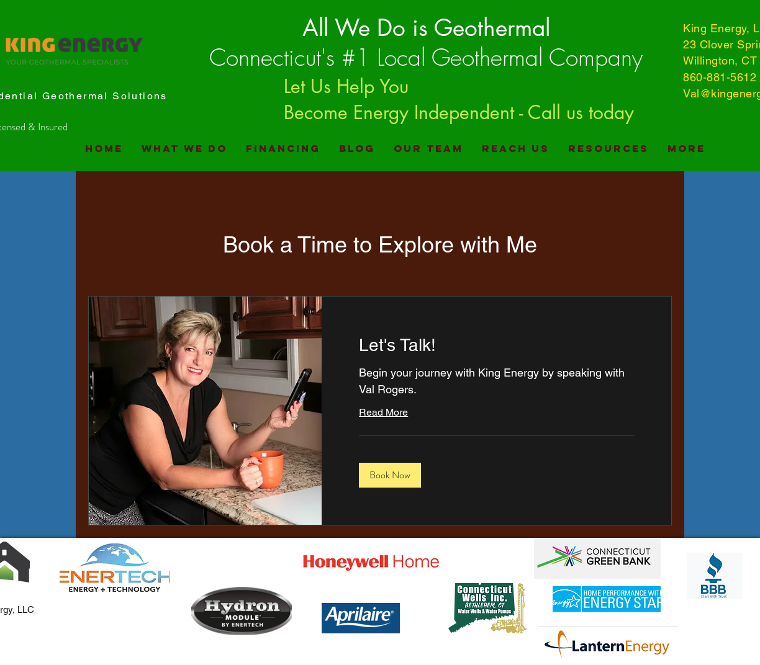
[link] (496, 345)
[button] (390, 475)
